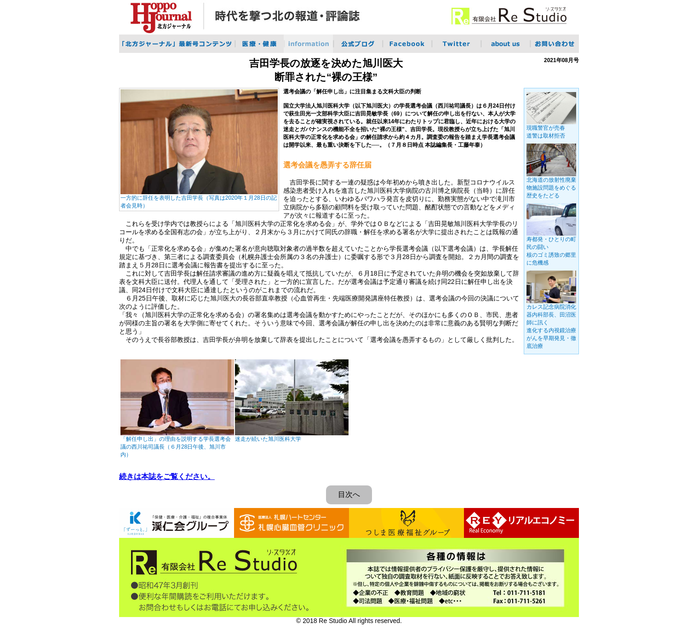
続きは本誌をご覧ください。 (167, 476)
